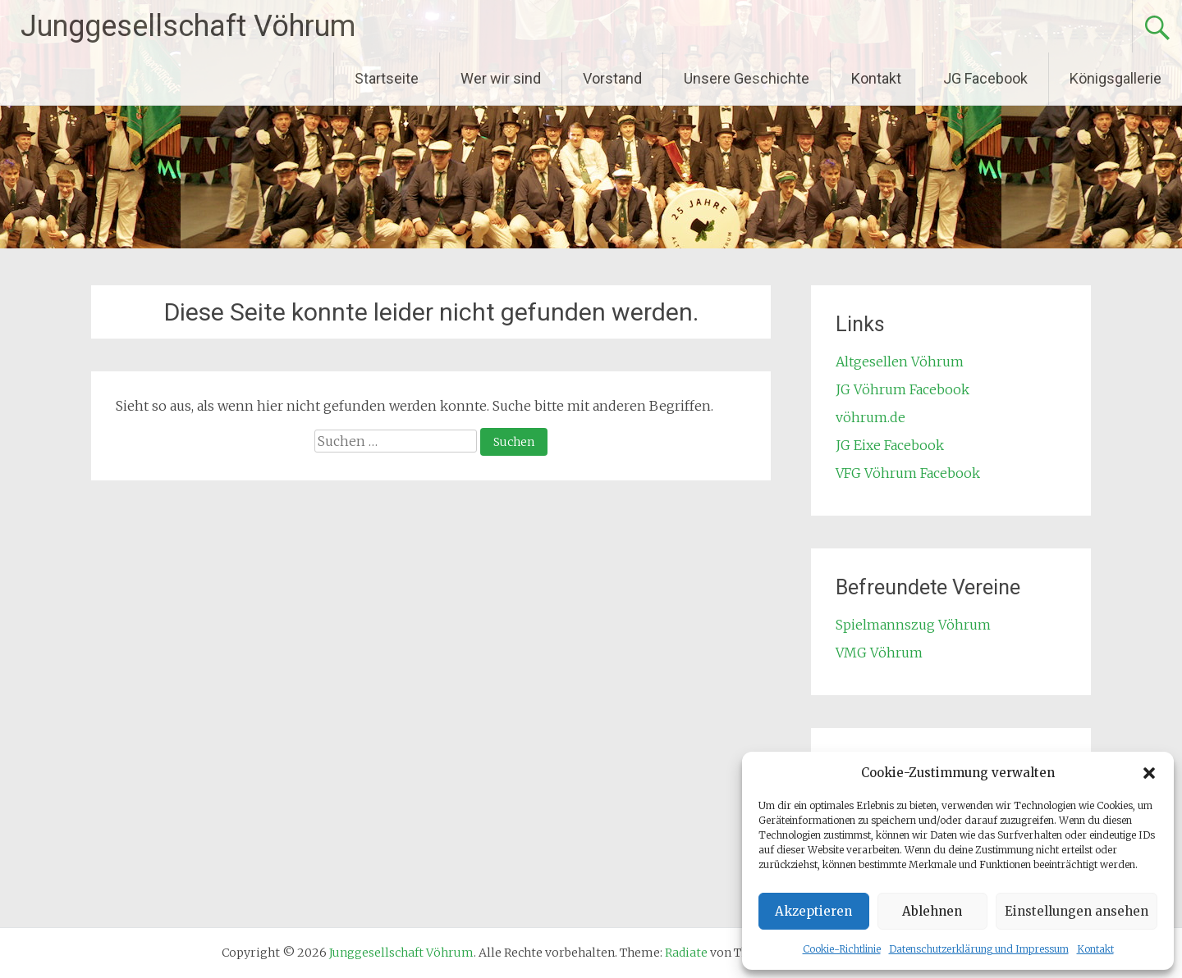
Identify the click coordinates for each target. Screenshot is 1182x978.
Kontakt (1095, 949)
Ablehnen (932, 911)
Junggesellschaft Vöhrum (188, 26)
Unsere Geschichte (746, 78)
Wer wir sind (500, 78)
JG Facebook (985, 78)
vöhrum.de (870, 417)
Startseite (387, 78)
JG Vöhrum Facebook (902, 389)
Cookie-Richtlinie (842, 949)
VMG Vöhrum (879, 652)
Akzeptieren (813, 911)
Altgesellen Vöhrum (900, 361)
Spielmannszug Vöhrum (913, 624)
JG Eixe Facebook (890, 445)
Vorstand (612, 78)
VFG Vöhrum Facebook (908, 473)
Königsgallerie (1115, 78)
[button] (1149, 773)
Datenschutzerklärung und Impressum (979, 949)
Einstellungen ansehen (1076, 911)
